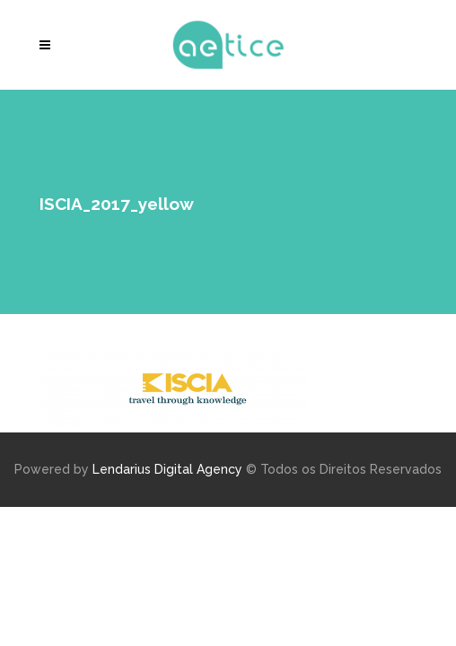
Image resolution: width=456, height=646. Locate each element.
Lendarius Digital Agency (167, 469)
